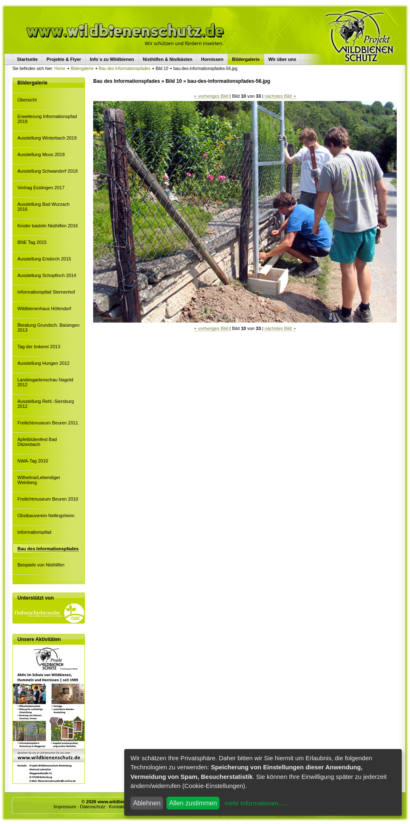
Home (59, 68)
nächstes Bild (280, 96)
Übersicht (26, 99)
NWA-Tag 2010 (32, 460)
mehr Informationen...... (256, 803)
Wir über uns (282, 59)
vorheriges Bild (211, 96)
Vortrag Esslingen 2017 (41, 187)
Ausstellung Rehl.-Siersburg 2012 (45, 404)
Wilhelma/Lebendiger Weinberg (38, 480)
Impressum (64, 806)
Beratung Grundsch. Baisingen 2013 (48, 327)
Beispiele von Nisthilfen (41, 564)
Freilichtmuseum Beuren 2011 (47, 422)
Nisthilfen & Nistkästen (168, 59)
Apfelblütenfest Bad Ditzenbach (37, 442)
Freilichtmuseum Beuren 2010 (47, 498)
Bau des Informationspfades (125, 68)
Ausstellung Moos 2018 (41, 154)
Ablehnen (147, 803)
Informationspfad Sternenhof (46, 291)
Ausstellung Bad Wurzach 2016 (43, 207)
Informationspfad (34, 532)
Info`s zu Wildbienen (112, 59)
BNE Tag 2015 (32, 242)
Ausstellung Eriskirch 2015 (44, 258)
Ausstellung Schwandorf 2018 (47, 171)
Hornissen (212, 59)
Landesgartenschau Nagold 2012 (45, 382)
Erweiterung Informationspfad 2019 (47, 119)
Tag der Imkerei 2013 (38, 346)
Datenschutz (92, 806)
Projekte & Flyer (63, 59)
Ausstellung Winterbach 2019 (47, 137)
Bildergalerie (82, 68)
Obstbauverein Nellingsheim (46, 515)
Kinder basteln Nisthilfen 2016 (47, 225)
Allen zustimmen (193, 803)
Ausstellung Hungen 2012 (43, 363)
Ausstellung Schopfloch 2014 (46, 275)
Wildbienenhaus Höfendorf (44, 308)
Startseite (27, 59)
